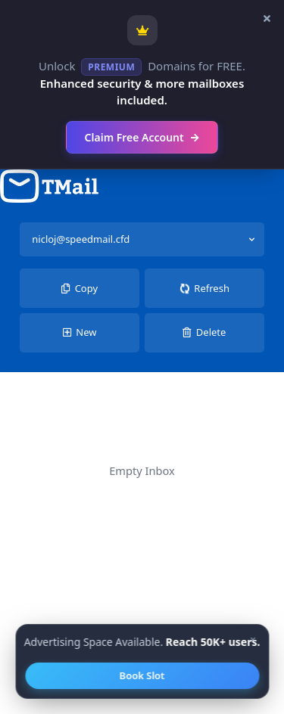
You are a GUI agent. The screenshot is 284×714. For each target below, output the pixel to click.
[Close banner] (266, 18)
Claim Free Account (142, 137)
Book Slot (142, 675)
